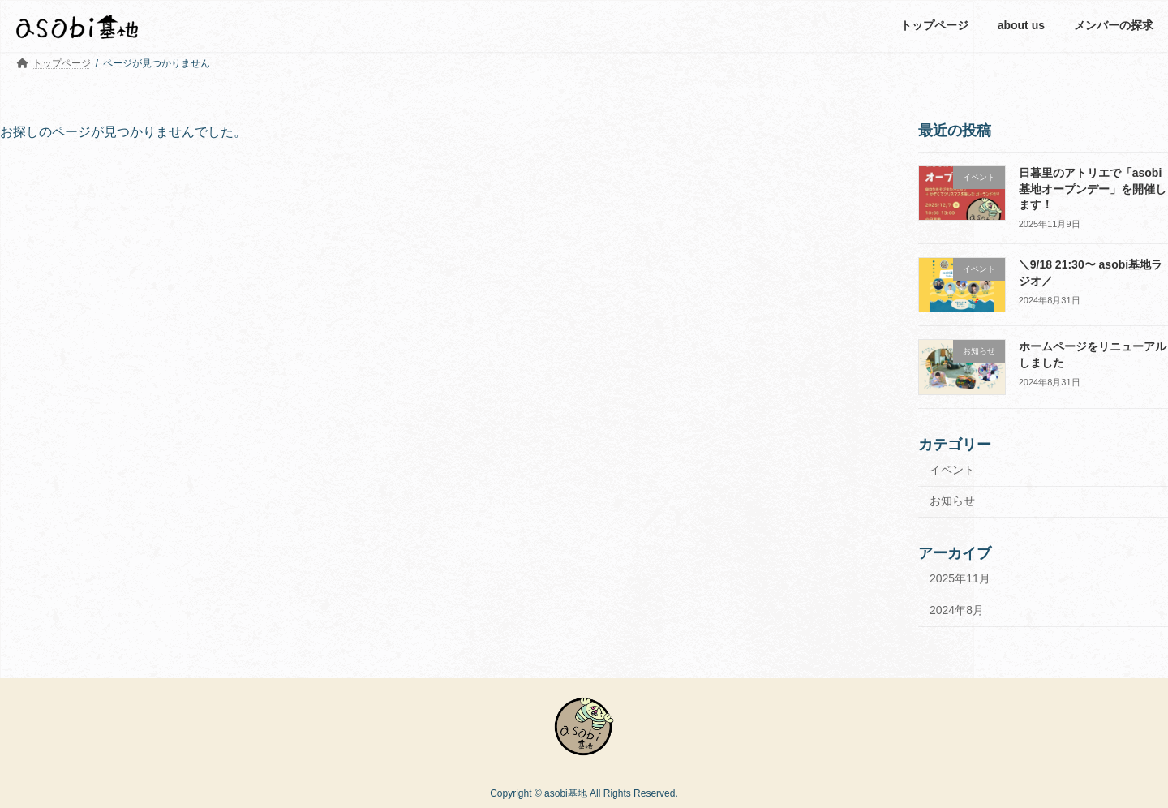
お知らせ (952, 500)
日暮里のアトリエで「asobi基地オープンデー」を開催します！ (1092, 188)
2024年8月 (957, 609)
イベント (952, 468)
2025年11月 (960, 578)
